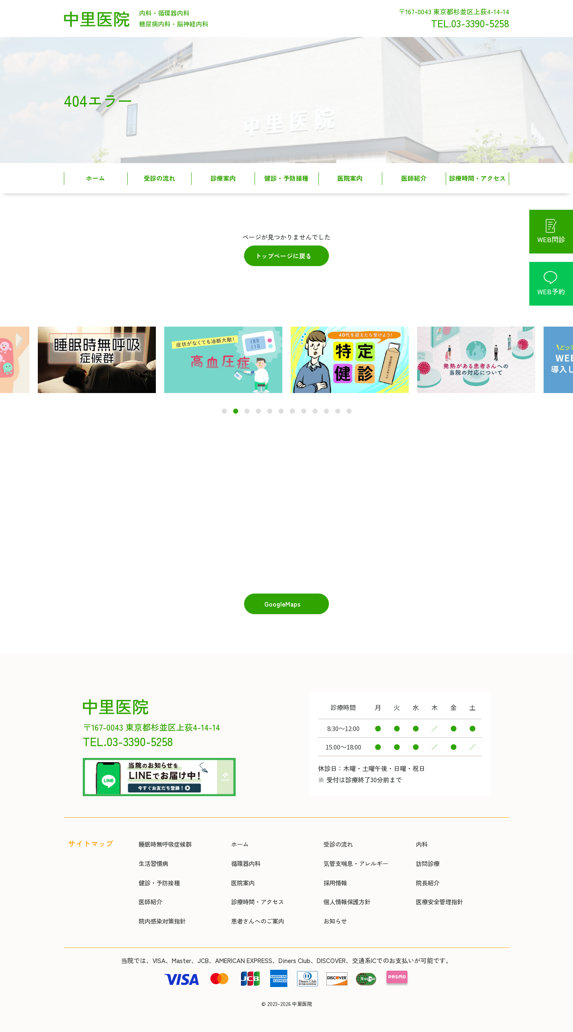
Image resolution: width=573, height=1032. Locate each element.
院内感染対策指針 (160, 912)
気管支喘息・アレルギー (354, 852)
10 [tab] (326, 406)
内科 (419, 833)
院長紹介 (425, 872)
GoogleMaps (282, 598)
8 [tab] (303, 406)
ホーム (95, 178)
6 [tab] (281, 406)
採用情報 (332, 872)
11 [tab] (338, 406)
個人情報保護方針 (345, 892)
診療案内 (223, 178)
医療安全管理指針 (438, 892)
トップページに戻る (283, 255)
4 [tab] (258, 406)
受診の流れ (159, 178)
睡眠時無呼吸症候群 (163, 833)
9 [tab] (314, 406)
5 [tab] (269, 406)
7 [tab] (292, 406)
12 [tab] (349, 406)
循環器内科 (243, 852)
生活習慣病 (151, 852)
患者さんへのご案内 (256, 912)
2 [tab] (235, 406)
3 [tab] (246, 406)
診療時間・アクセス (477, 178)
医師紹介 (413, 178)
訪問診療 (425, 852)
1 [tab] (224, 406)
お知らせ (332, 912)
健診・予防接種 (286, 178)
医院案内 (350, 178)
